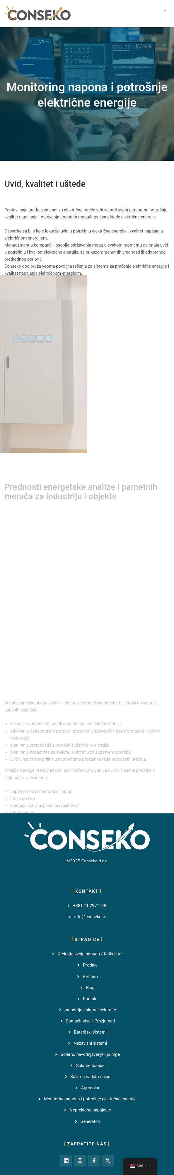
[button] (165, 14)
